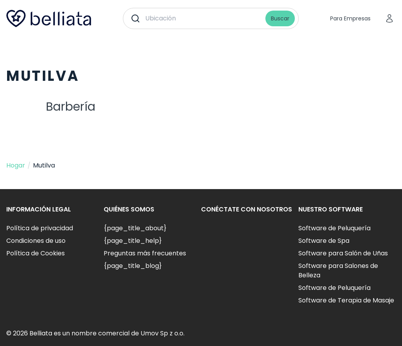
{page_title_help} (133, 240)
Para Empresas (350, 18)
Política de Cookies (35, 253)
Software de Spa (323, 240)
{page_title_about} (135, 228)
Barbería (70, 106)
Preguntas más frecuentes (145, 253)
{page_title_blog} (133, 265)
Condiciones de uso (36, 240)
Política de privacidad (39, 228)
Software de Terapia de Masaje (346, 300)
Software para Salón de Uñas (343, 253)
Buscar (280, 18)
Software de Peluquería (334, 228)
